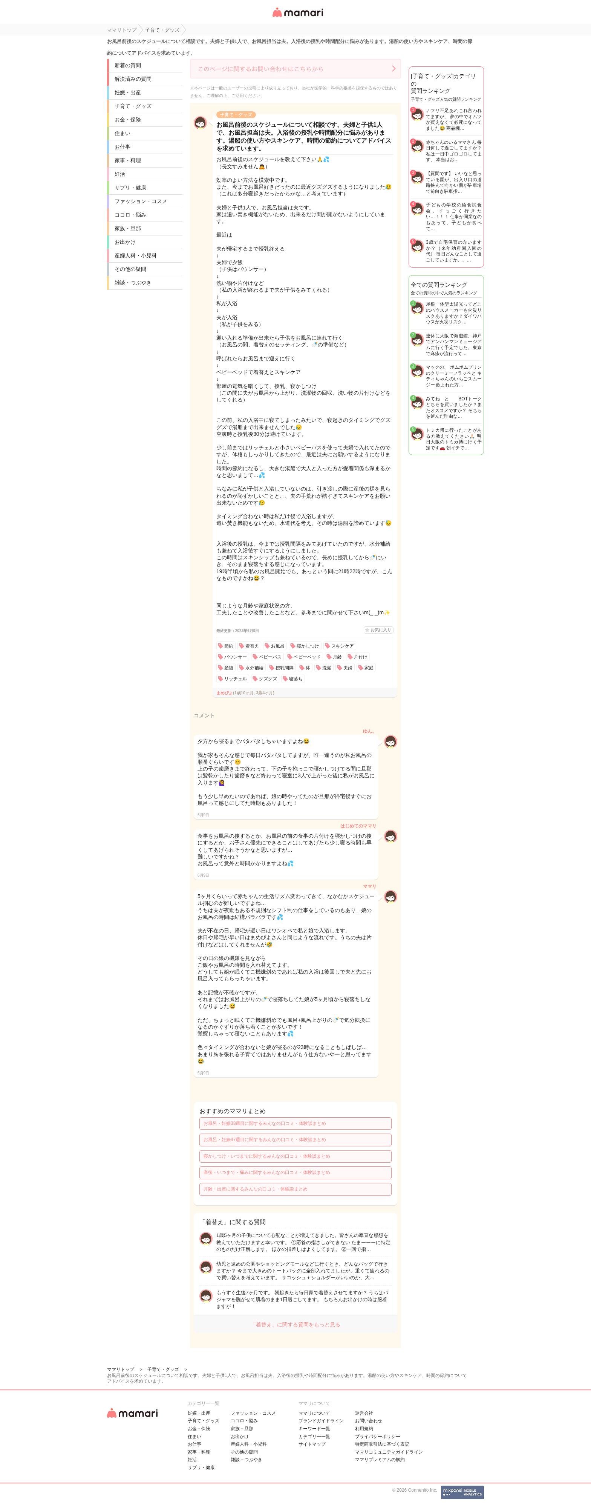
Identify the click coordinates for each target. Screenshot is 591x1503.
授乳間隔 (285, 668)
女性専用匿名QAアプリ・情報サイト (297, 17)
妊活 (120, 174)
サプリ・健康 (130, 188)
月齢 (337, 657)
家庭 (369, 668)
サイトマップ (312, 1444)
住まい (122, 133)
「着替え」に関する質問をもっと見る (295, 1324)
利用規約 (364, 1428)
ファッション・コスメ (141, 201)
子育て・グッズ (133, 106)
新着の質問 (128, 65)
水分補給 (254, 668)
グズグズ (268, 679)
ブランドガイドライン (321, 1420)
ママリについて (314, 1413)
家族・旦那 (128, 228)
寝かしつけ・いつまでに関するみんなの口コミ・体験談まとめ (267, 1156)
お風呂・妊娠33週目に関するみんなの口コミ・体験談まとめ (265, 1123)
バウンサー (235, 657)
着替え (252, 646)
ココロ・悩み (130, 215)
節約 (228, 646)
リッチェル (235, 679)
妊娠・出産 (128, 92)
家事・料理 (128, 160)
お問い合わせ (368, 1420)
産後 (228, 668)
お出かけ (125, 242)
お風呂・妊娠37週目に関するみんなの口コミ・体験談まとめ (265, 1139)
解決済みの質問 (133, 79)
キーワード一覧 (314, 1428)
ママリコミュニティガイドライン (389, 1452)
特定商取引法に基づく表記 (382, 1444)
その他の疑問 (130, 269)
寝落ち (296, 679)
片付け (360, 657)
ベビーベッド (307, 657)
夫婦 (347, 668)
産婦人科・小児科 (136, 255)
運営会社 (364, 1413)
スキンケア (342, 646)
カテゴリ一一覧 (314, 1436)
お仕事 (122, 147)
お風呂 (278, 646)
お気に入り (381, 630)
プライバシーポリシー (377, 1436)
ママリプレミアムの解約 (380, 1459)
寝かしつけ (308, 646)
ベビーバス (270, 657)
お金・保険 (128, 120)
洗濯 (326, 668)
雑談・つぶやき (133, 283)
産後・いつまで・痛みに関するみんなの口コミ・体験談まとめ (267, 1172)
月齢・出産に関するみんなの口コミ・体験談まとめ (256, 1189)
